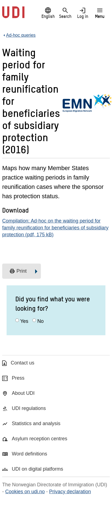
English (48, 12)
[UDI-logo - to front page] (13, 15)
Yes (24, 321)
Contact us (22, 363)
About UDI (23, 393)
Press (18, 378)
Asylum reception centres (39, 438)
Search (65, 12)
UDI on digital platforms (37, 469)
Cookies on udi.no (25, 491)
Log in (82, 12)
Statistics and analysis (36, 423)
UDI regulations (29, 408)
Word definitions (29, 454)
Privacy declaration (70, 491)
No (40, 321)
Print (18, 271)
